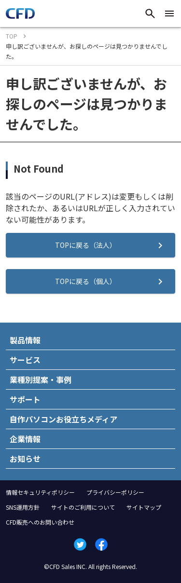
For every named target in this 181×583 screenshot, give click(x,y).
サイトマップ (143, 507)
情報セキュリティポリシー (40, 492)
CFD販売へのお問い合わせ (40, 522)
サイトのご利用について (83, 507)
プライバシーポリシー (115, 492)
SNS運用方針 (23, 507)
